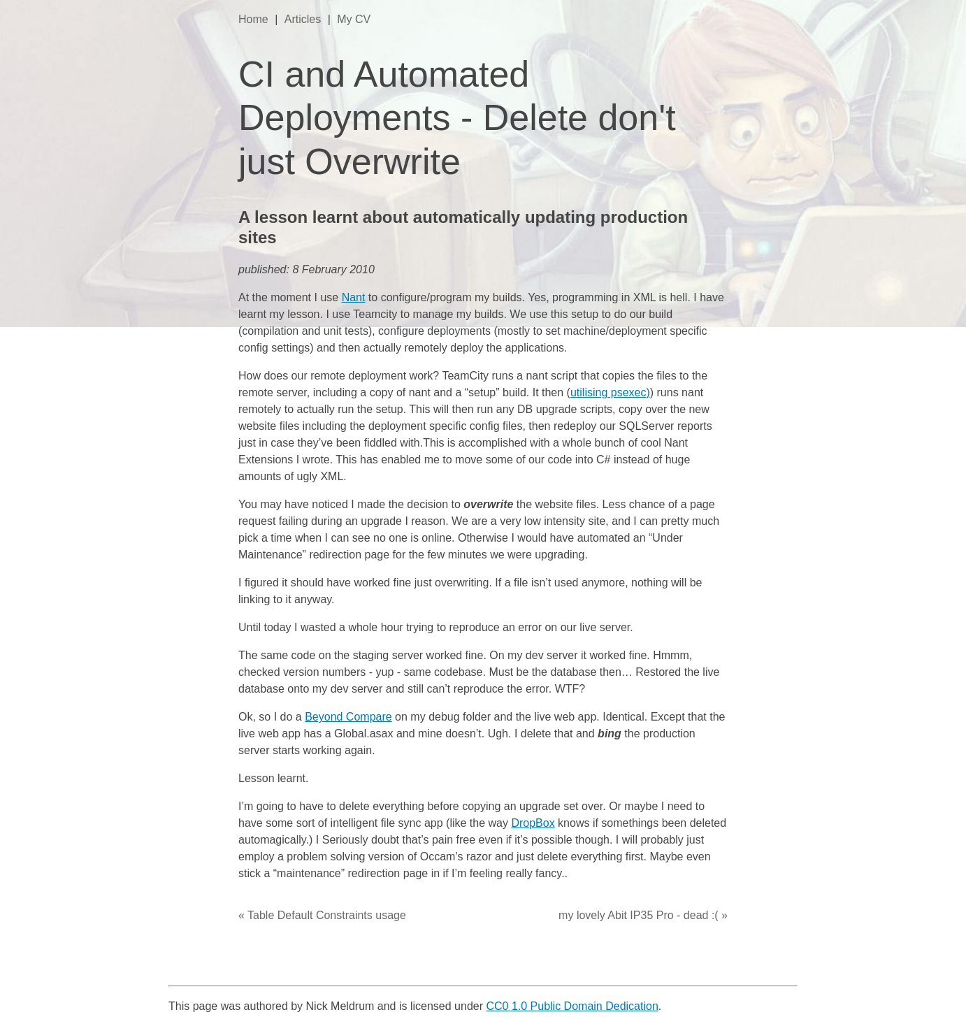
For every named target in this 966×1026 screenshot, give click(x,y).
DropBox (532, 823)
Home (254, 19)
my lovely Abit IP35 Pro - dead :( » (643, 915)
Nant (354, 297)
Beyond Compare (348, 717)
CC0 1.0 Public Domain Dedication (572, 1006)
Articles (304, 19)
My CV (353, 19)
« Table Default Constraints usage (322, 915)
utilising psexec (608, 392)
